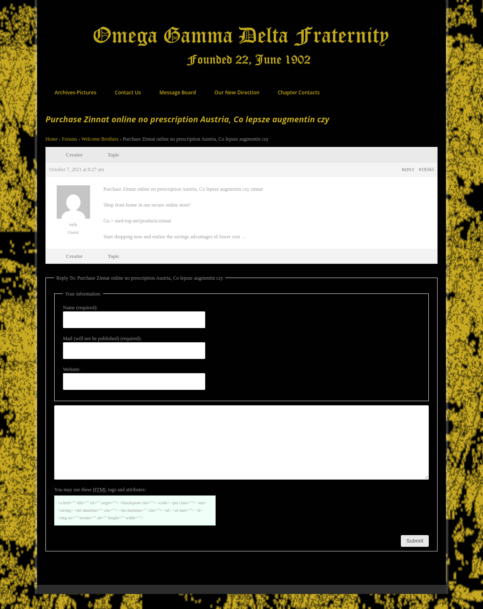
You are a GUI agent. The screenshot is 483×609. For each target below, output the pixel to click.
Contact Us (128, 92)
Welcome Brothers (99, 139)
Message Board (177, 92)
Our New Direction (236, 92)
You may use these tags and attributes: (100, 505)
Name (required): (80, 308)
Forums (69, 139)
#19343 (426, 169)
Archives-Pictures (75, 92)
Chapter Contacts (298, 92)
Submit (414, 556)
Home (51, 139)
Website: (71, 369)
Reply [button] (408, 169)
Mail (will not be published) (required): (102, 338)
